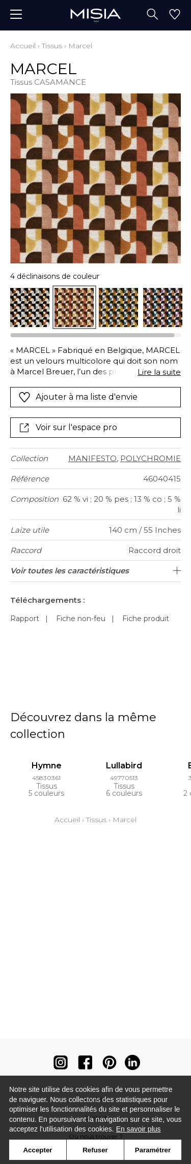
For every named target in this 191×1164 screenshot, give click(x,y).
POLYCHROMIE (150, 458)
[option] (29, 307)
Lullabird (124, 765)
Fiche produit (145, 618)
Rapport (24, 618)
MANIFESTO (92, 458)
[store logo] (95, 15)
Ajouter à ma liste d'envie (78, 397)
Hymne (47, 765)
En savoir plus (138, 1129)
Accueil (23, 45)
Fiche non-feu (80, 618)
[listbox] (95, 307)
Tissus (52, 45)
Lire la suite (159, 372)
